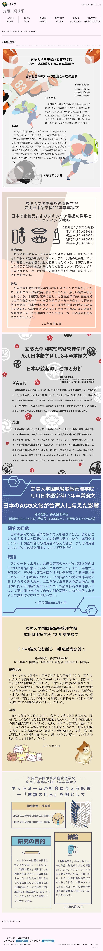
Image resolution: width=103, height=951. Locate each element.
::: (76, 4)
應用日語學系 (6, 31)
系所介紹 (10, 18)
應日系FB (43, 21)
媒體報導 (10, 21)
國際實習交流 (59, 18)
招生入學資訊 (92, 18)
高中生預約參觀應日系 (92, 21)
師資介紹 (27, 18)
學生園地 (43, 18)
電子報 (26, 21)
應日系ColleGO (76, 21)
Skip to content (87, 4)
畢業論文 (24, 31)
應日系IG (59, 21)
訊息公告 (76, 18)
